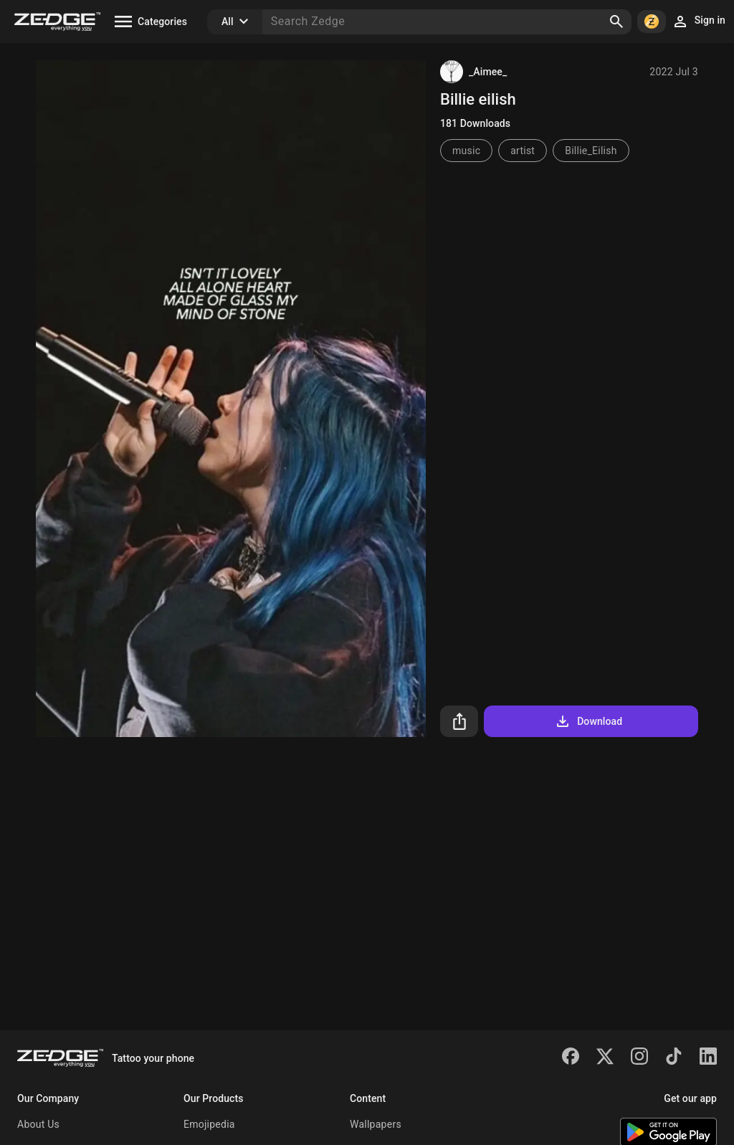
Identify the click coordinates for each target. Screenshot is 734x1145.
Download (588, 721)
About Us (38, 1124)
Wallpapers (375, 1124)
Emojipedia (209, 1124)
